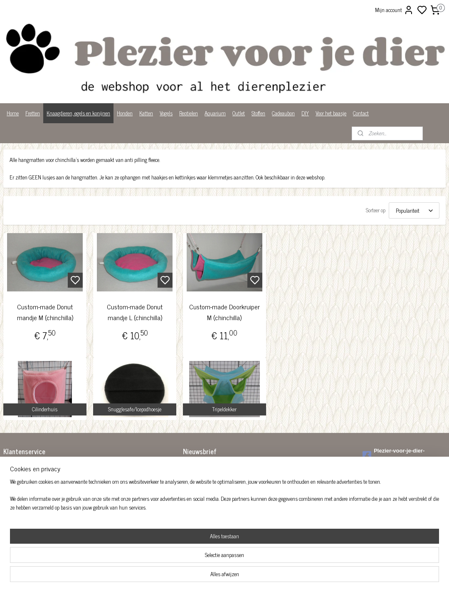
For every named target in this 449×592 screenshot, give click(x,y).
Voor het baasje (331, 113)
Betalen (11, 475)
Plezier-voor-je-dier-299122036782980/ (393, 455)
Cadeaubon (283, 113)
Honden (125, 113)
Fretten (32, 113)
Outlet (238, 113)
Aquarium (215, 113)
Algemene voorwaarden (27, 466)
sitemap (253, 576)
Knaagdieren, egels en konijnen (78, 113)
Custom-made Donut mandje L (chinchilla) (135, 312)
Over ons (12, 501)
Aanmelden (201, 485)
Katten (146, 113)
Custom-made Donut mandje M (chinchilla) (45, 312)
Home (13, 113)
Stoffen (258, 113)
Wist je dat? (15, 518)
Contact (361, 113)
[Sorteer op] (414, 211)
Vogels (166, 113)
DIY (305, 113)
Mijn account (394, 10)
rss (265, 576)
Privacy (11, 509)
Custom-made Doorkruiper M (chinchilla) (224, 312)
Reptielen (188, 113)
